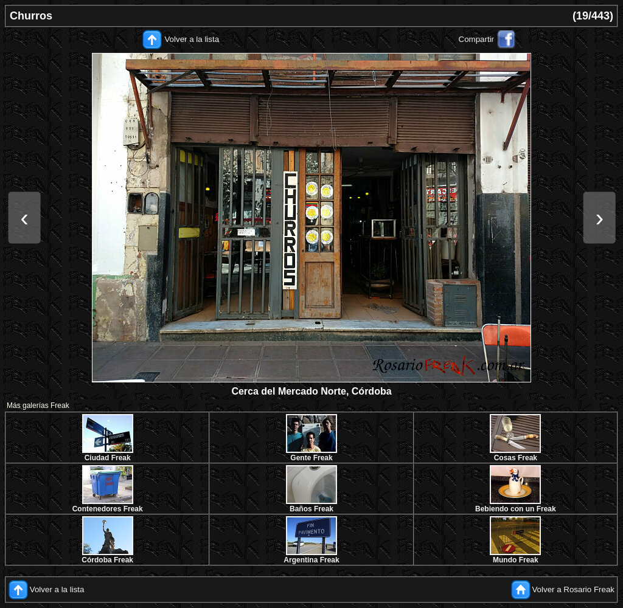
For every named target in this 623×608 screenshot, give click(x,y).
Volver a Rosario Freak (573, 589)
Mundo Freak (515, 560)
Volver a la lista (191, 39)
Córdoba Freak (107, 560)
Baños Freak (311, 509)
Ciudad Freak (108, 458)
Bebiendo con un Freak (515, 509)
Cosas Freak (515, 458)
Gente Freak (311, 458)
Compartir (477, 39)
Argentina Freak (311, 560)
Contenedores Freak (107, 509)
